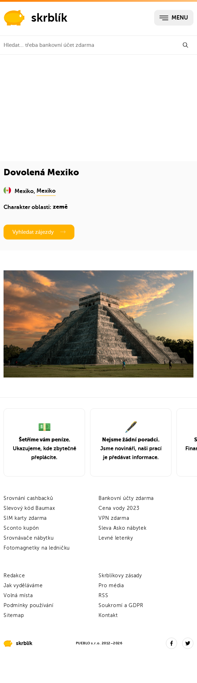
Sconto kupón (21, 528)
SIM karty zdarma (25, 518)
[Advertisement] (98, 108)
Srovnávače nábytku (29, 538)
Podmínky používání (29, 605)
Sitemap (14, 615)
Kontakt (108, 615)
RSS (103, 595)
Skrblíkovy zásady (120, 575)
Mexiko (46, 191)
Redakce (14, 575)
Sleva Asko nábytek (122, 528)
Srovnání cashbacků (28, 498)
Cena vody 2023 (119, 508)
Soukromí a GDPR (120, 605)
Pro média (111, 585)
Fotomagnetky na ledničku (37, 548)
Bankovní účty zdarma (126, 498)
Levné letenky (115, 538)
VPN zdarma (113, 518)
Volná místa (18, 595)
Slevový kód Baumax (29, 508)
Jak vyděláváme (23, 585)
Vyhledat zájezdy (39, 232)
